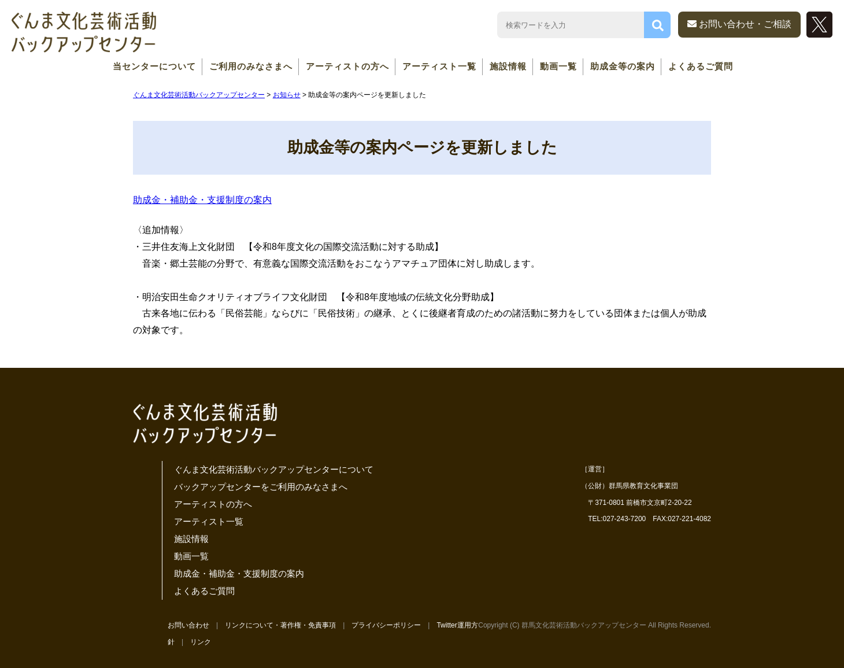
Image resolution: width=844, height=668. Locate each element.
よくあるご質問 (700, 66)
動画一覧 (558, 66)
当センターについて (154, 66)
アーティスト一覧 (439, 66)
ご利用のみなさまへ (251, 66)
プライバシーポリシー (386, 625)
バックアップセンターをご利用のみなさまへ (260, 487)
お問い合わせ (188, 625)
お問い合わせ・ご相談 (739, 24)
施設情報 (508, 66)
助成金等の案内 (622, 66)
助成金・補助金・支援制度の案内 (202, 200)
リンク (200, 642)
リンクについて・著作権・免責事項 (280, 625)
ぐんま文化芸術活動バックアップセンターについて (273, 469)
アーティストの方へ (347, 66)
